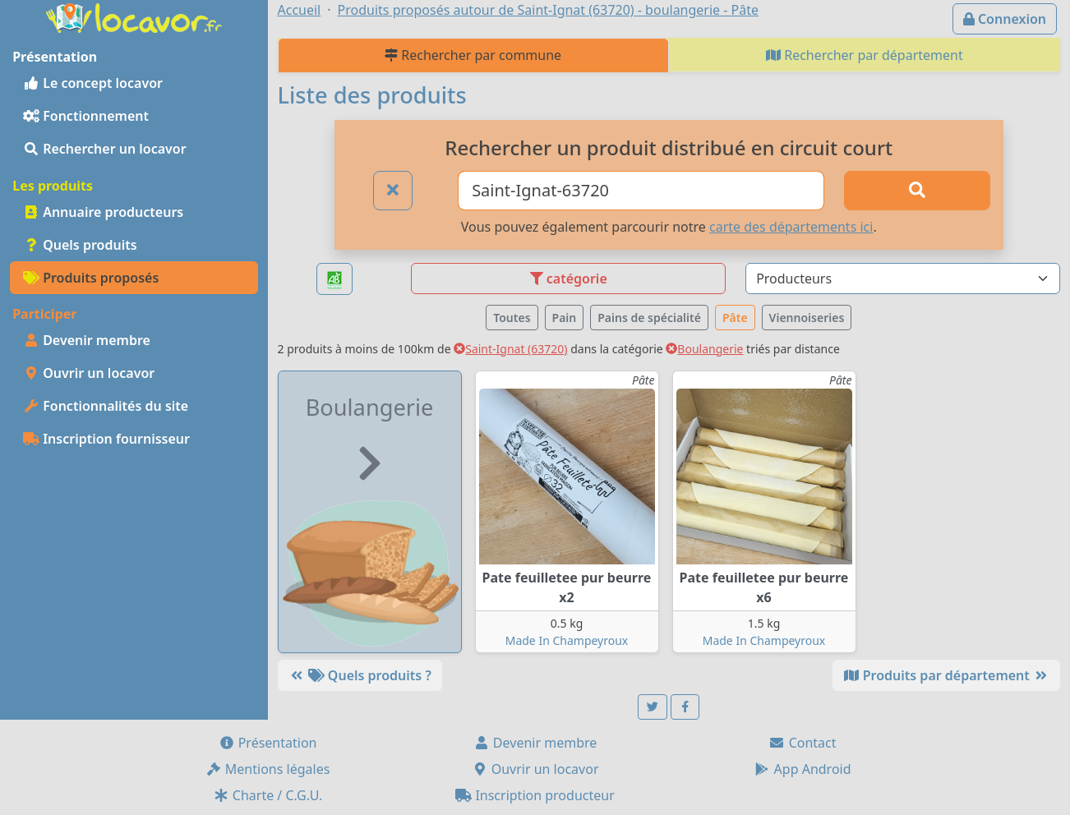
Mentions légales (267, 769)
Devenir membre (86, 340)
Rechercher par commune (473, 55)
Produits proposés (91, 278)
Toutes (511, 317)
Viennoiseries (807, 317)
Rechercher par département (864, 55)
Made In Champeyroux (567, 640)
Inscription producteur (535, 795)
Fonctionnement (86, 116)
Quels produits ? (359, 675)
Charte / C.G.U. (268, 795)
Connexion (1004, 19)
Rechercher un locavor (105, 149)
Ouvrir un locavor (89, 373)
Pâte (735, 317)
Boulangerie (704, 349)
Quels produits (80, 245)
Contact (802, 743)
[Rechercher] (916, 190)
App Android (802, 769)
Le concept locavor (93, 83)
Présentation (268, 743)
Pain (564, 317)
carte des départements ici (791, 227)
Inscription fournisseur (106, 439)
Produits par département (946, 675)
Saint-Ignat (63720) (510, 349)
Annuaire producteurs (103, 212)
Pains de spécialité (649, 317)
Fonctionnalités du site (105, 406)
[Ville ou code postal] (641, 190)
